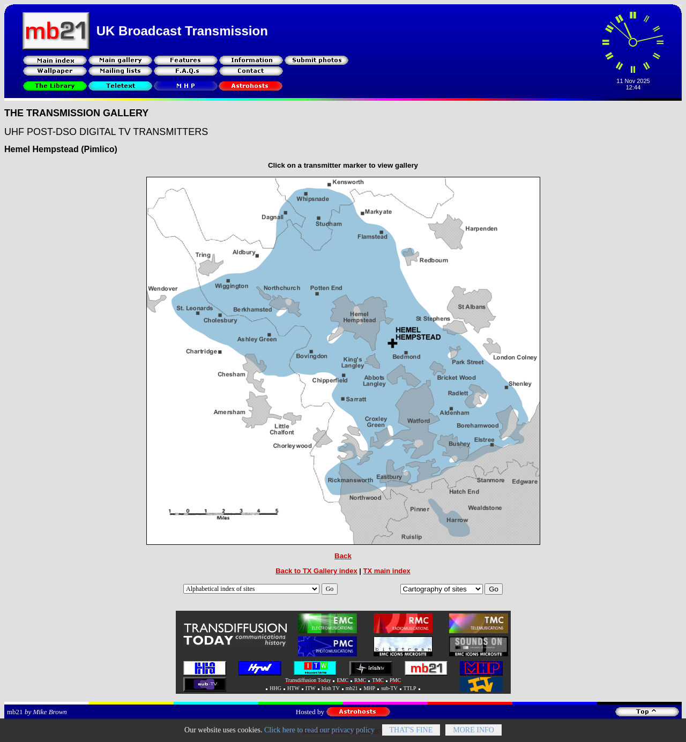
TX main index (387, 571)
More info (473, 733)
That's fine (411, 733)
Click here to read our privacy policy (319, 733)
